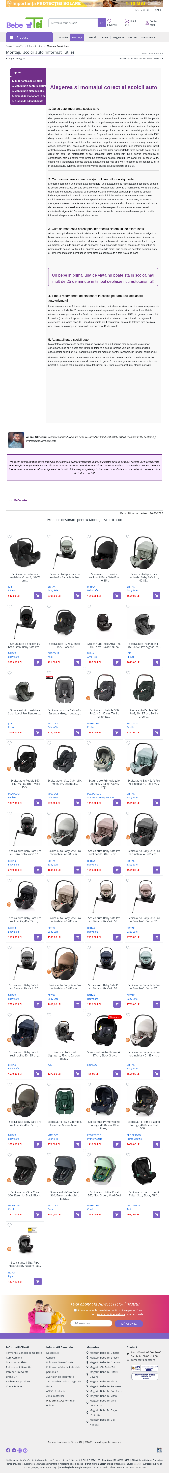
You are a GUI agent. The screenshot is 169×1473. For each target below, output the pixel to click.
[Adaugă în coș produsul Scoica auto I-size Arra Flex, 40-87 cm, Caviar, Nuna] (117, 662)
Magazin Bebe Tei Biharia (103, 1352)
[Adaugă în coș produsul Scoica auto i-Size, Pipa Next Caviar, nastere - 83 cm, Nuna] (38, 1281)
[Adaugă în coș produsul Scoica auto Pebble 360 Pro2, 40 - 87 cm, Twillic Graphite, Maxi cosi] (117, 732)
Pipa (10, 1276)
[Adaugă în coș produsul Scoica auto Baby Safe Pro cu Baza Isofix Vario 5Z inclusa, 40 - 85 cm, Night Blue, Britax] (117, 1004)
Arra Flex (92, 656)
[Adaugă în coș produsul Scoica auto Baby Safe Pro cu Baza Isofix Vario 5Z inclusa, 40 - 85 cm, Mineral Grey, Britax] (38, 1004)
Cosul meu (130, 22)
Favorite (112, 22)
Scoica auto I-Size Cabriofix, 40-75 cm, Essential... (65, 782)
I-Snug (11, 590)
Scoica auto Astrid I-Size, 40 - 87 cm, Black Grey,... (104, 1054)
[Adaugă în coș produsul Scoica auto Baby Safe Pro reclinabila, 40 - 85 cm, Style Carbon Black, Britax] (38, 937)
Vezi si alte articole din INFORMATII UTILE (141, 58)
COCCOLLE (54, 653)
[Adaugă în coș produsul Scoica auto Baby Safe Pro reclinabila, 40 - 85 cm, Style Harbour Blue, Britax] (156, 802)
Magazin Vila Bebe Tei (101, 1367)
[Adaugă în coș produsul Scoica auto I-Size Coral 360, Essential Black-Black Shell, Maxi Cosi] (38, 1214)
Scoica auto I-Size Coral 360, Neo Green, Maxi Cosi (104, 1194)
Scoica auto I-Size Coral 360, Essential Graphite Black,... (64, 1195)
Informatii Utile (143, 10)
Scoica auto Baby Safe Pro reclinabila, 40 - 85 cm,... (144, 782)
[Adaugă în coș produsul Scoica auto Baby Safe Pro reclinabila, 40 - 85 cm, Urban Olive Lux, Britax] (38, 1144)
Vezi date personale (117, 1314)
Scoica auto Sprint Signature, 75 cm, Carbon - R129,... (64, 1055)
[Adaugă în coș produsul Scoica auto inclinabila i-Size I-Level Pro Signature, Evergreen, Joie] (38, 732)
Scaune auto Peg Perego (100, 797)
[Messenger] (14, 1450)
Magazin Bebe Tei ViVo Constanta (101, 1403)
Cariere (50, 1357)
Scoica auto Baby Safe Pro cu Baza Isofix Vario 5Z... (25, 852)
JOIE (10, 586)
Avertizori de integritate (60, 1376)
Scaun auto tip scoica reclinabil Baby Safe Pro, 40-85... (104, 577)
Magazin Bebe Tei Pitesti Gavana (102, 1374)
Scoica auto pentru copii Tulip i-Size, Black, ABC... (144, 1194)
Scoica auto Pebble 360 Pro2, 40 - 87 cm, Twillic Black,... (25, 784)
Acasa (9, 45)
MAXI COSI (53, 723)
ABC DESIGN (133, 1205)
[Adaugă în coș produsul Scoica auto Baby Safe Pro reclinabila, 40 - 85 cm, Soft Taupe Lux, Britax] (156, 1073)
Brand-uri (11, 1376)
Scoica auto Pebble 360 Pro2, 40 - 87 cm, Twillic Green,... (143, 713)
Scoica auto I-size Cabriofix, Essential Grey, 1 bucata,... (65, 712)
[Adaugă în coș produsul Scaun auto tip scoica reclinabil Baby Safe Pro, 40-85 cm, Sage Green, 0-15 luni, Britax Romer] (156, 595)
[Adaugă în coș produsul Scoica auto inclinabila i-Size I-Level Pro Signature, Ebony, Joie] (156, 662)
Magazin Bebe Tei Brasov (103, 1357)
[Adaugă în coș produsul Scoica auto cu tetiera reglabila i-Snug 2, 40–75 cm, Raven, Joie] (38, 595)
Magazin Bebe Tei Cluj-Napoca (101, 1422)
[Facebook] (8, 1450)
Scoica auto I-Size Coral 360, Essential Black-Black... (25, 1194)
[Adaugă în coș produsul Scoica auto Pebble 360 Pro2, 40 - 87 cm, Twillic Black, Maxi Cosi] (38, 802)
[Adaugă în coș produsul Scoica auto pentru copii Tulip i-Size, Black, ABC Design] (156, 1214)
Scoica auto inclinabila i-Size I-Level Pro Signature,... (144, 645)
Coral (11, 1209)
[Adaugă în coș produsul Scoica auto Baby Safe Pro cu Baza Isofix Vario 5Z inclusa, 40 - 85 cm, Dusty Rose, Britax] (156, 937)
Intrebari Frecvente (17, 1371)
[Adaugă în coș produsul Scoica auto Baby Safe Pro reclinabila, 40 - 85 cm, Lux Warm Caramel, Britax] (77, 1004)
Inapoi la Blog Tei (15, 58)
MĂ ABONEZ (129, 1323)
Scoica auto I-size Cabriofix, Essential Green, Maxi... (65, 1123)
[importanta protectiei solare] (84, 3)
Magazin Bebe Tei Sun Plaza (104, 1391)
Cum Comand (14, 1357)
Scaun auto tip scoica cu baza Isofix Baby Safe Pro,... (65, 576)
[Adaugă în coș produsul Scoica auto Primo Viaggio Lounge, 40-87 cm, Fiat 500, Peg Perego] (156, 1144)
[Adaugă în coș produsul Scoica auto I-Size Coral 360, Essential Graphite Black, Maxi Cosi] (77, 1214)
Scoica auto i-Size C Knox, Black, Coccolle (64, 645)
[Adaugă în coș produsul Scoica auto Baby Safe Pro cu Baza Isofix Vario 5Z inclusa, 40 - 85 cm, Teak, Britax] (117, 937)
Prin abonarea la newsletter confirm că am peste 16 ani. (110, 1310)
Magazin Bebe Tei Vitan (102, 1395)
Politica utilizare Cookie (59, 1362)
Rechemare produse (18, 1381)
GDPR (158, 10)
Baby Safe (53, 590)
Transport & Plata (16, 1362)
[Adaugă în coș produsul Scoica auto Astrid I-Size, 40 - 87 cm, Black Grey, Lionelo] (117, 1073)
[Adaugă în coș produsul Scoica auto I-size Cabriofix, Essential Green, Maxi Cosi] (77, 1144)
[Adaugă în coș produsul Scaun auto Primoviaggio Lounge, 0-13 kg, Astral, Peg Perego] (117, 802)
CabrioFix (53, 727)
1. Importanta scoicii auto (27, 80)
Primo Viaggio (94, 1138)
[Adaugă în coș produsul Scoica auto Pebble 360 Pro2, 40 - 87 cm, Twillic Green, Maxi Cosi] (156, 732)
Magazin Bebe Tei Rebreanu (104, 1386)
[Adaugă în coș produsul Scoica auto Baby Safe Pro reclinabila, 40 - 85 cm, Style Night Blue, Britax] (38, 1073)
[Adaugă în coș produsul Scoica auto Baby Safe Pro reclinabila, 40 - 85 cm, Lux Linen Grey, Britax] (77, 870)
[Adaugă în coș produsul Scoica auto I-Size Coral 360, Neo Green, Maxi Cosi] (117, 1214)
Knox (50, 656)
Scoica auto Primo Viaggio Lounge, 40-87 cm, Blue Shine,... (104, 1125)
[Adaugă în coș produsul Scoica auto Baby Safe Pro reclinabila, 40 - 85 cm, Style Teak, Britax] (77, 937)
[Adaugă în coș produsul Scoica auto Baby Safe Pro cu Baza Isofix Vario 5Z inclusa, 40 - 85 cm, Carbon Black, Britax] (38, 870)
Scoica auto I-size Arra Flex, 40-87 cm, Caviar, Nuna (104, 645)
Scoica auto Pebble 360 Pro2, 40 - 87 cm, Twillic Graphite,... (104, 713)
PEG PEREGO (94, 793)
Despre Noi (52, 1352)
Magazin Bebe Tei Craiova (103, 1362)
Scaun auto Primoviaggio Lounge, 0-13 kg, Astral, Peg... (104, 784)
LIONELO (92, 1064)
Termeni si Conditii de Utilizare (24, 1352)
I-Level (130, 656)
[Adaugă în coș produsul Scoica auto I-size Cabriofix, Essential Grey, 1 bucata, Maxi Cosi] (77, 732)
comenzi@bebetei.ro (143, 1359)
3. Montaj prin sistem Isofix (28, 90)
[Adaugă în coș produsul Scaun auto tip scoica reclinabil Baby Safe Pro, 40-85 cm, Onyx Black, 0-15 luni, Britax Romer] (117, 595)
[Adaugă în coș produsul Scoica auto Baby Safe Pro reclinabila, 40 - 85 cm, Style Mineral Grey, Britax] (156, 870)
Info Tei (19, 45)
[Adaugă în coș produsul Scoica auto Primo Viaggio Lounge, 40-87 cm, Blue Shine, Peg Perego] (117, 1144)
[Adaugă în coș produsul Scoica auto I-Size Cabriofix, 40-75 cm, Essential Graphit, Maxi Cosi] (77, 802)
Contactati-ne (14, 1386)
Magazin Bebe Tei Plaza (102, 1381)
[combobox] (73, 23)
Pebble (91, 727)
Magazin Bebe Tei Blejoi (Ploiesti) (102, 1412)
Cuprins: (17, 72)
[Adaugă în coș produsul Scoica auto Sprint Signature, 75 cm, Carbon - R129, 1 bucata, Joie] (77, 1073)
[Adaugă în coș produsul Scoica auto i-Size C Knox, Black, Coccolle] (77, 662)
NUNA (90, 653)
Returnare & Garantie (18, 1367)
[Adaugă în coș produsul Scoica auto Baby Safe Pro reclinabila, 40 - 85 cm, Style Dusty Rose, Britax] (117, 870)
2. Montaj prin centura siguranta (31, 85)
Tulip (129, 1209)
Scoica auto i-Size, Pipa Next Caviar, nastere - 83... (25, 1264)
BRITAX (51, 586)
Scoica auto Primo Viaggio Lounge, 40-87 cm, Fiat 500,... (144, 1125)
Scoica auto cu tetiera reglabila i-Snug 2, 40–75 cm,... (25, 577)
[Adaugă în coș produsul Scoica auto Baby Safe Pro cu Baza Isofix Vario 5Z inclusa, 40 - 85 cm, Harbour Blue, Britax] (156, 1004)
